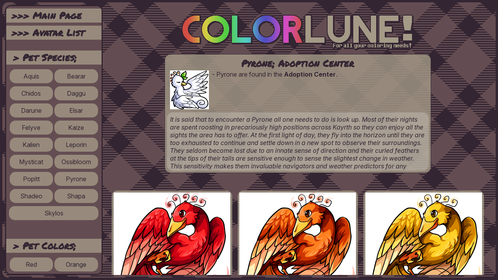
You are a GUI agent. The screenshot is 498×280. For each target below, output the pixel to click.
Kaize (76, 127)
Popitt (31, 179)
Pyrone (76, 179)
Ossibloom (76, 162)
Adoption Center (310, 74)
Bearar (76, 76)
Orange (76, 264)
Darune (31, 110)
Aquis (31, 76)
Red (31, 264)
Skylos (53, 213)
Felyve (31, 127)
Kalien (31, 145)
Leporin (76, 145)
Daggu (76, 93)
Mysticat (31, 162)
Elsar (76, 110)
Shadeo (31, 196)
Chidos (31, 93)
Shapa (76, 196)
